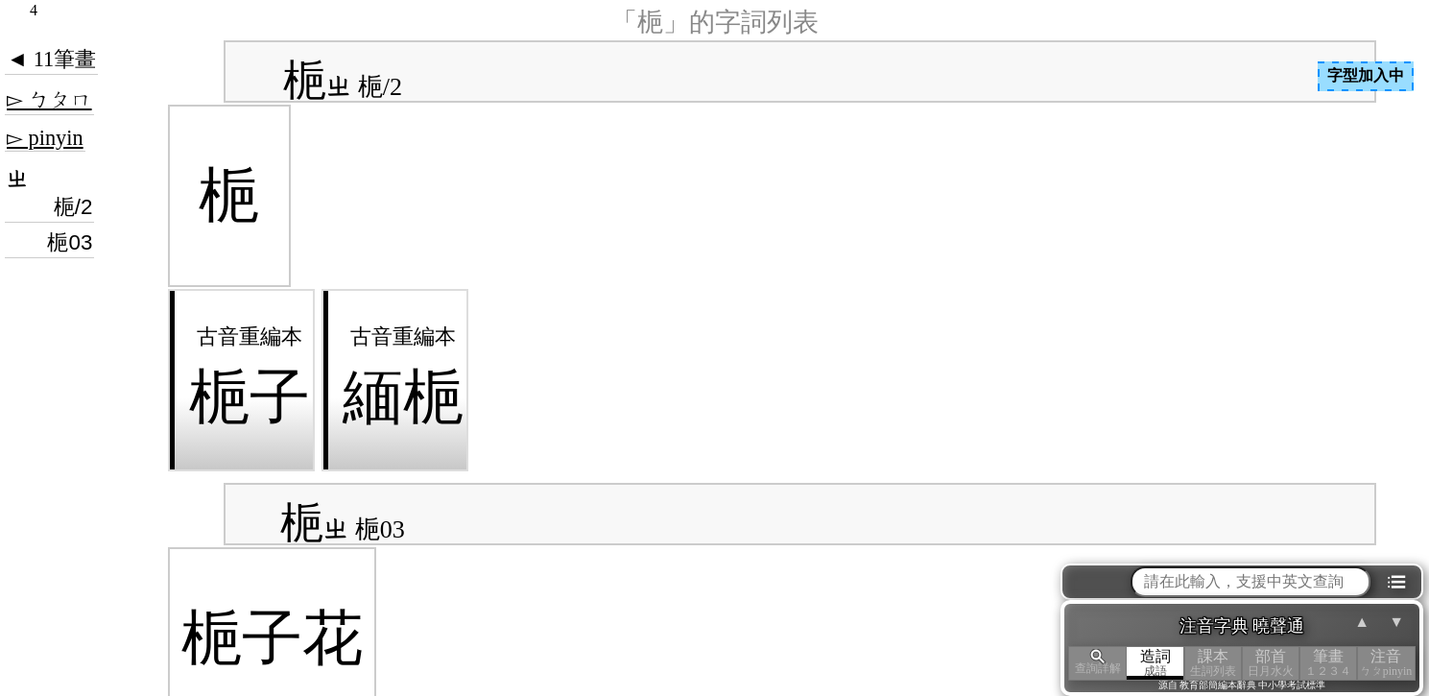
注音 (1386, 663)
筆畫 (1328, 663)
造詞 (1155, 663)
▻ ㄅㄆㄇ (49, 99)
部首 (1270, 663)
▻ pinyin (45, 138)
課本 (1213, 663)
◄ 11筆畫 (51, 59)
